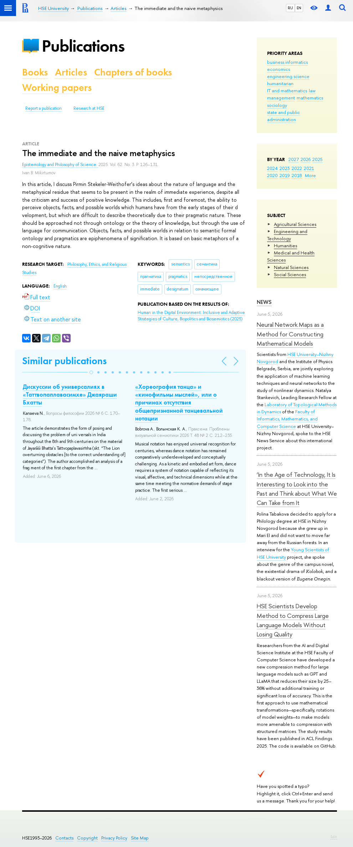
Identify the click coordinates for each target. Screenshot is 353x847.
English (60, 286)
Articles (71, 72)
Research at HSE (88, 108)
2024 (272, 168)
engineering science (288, 76)
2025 (317, 159)
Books (35, 72)
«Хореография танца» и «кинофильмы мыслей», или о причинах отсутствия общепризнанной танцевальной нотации (179, 402)
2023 (285, 168)
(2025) (191, 316)
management (281, 97)
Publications (83, 46)
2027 (293, 159)
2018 (297, 175)
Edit (334, 836)
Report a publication (43, 108)
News (264, 302)
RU (290, 7)
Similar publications (64, 361)
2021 (309, 168)
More (310, 175)
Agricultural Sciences (295, 224)
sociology (277, 105)
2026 (306, 159)
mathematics (310, 97)
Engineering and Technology (287, 235)
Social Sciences (290, 274)
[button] (91, 372)
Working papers (57, 87)
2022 (297, 168)
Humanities (285, 245)
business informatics (287, 62)
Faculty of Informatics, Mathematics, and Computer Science (287, 418)
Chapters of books (133, 72)
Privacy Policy (114, 838)
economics (278, 69)
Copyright (87, 838)
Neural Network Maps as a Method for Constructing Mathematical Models (290, 333)
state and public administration (283, 116)
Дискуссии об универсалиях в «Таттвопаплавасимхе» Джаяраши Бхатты (70, 394)
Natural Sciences (291, 267)
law (312, 90)
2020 (272, 175)
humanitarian (280, 83)
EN (299, 7)
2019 (285, 175)
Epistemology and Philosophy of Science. (60, 164)
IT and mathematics (287, 90)
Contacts (64, 838)
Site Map (140, 838)
